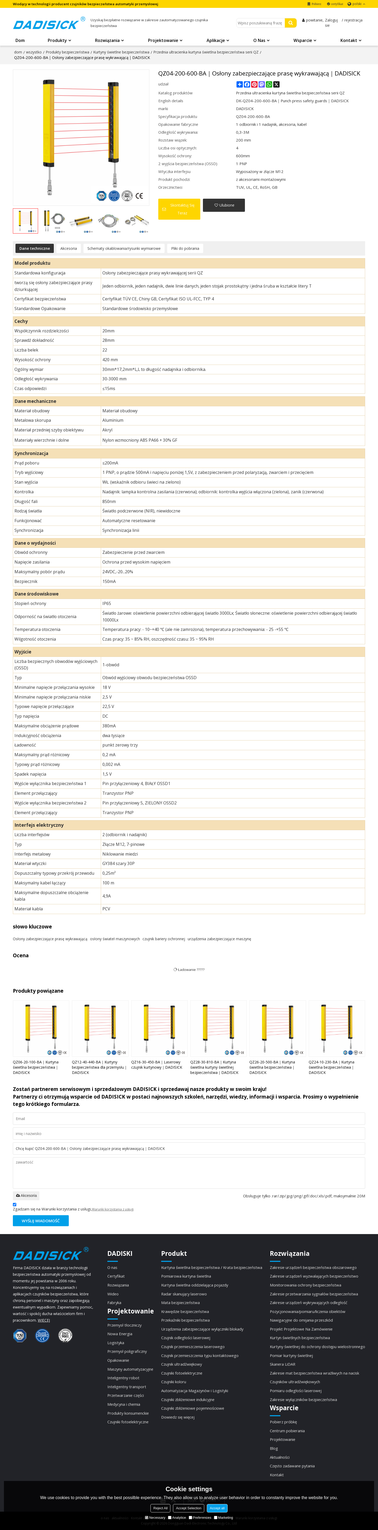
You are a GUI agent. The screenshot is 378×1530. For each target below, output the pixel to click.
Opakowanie (118, 1360)
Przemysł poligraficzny (127, 1351)
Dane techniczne (34, 248)
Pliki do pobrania (185, 248)
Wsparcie (302, 40)
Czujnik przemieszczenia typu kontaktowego (200, 1355)
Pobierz (316, 4)
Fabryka (114, 1302)
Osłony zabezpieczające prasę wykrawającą (50, 938)
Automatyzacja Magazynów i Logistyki (194, 1390)
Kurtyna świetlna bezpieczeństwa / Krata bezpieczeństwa (211, 1267)
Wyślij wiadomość (41, 1220)
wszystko (34, 52)
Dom (20, 40)
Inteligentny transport (126, 1386)
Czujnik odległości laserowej (185, 1337)
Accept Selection (188, 1508)
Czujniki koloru (173, 1381)
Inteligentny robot (123, 1377)
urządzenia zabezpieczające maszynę (219, 938)
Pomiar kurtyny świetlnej (291, 1355)
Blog (274, 1448)
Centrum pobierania (287, 1430)
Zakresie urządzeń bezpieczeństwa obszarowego (313, 1267)
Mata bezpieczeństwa (180, 1302)
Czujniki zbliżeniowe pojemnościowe (192, 1408)
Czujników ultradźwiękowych (295, 1381)
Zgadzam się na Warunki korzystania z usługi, (73, 1208)
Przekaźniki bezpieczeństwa (185, 1320)
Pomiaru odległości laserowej (296, 1390)
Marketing (223, 1518)
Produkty (57, 40)
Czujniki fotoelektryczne (128, 1421)
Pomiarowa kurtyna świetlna (186, 1276)
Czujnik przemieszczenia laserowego (193, 1346)
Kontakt (348, 40)
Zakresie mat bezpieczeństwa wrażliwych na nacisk (314, 1373)
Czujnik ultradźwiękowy (181, 1364)
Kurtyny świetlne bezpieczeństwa (121, 52)
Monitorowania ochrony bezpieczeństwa (305, 1285)
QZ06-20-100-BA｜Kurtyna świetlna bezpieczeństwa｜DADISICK (36, 1067)
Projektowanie (163, 40)
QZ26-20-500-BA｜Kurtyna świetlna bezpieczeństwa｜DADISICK (272, 1067)
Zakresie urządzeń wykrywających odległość (308, 1302)
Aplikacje (216, 40)
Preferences (200, 1518)
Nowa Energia (119, 1333)
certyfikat (337, 4)
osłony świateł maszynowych (115, 938)
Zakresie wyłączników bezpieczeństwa (303, 1399)
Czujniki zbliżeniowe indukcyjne (187, 1399)
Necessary (155, 1518)
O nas (259, 40)
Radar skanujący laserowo (184, 1293)
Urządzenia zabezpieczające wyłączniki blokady (202, 1329)
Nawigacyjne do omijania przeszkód (301, 1320)
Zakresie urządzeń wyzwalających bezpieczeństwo (314, 1276)
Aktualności (280, 1457)
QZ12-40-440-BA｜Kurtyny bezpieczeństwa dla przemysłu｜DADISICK (100, 1067)
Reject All (160, 1508)
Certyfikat (116, 1276)
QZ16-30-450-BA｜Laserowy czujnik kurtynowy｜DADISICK (156, 1064)
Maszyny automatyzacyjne (130, 1369)
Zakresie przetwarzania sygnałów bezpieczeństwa (314, 1293)
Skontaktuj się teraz (182, 209)
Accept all (217, 1508)
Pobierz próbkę (283, 1421)
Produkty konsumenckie (128, 1413)
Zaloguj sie (331, 23)
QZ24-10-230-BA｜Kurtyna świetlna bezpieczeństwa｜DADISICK (332, 1067)
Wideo (113, 1293)
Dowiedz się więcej (178, 1417)
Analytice (177, 1518)
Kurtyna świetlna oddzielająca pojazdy (194, 1285)
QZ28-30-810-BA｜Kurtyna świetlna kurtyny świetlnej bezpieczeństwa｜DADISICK (214, 1067)
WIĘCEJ (44, 1320)
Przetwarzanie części (125, 1395)
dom (18, 52)
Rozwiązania (107, 40)
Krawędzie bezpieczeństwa (185, 1311)
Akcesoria (68, 248)
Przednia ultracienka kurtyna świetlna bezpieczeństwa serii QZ (206, 52)
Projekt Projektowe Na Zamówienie (301, 1329)
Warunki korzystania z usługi (113, 1209)
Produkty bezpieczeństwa (67, 52)
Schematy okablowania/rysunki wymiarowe (124, 248)
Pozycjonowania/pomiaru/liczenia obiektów (307, 1311)
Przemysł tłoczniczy (124, 1325)
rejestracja (353, 20)
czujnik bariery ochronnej (164, 938)
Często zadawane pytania (292, 1465)
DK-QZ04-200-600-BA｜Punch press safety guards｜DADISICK (292, 100)
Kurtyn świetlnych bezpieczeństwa (300, 1337)
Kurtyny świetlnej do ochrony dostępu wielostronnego (317, 1346)
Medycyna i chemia (123, 1404)
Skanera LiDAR (282, 1364)
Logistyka (115, 1342)
